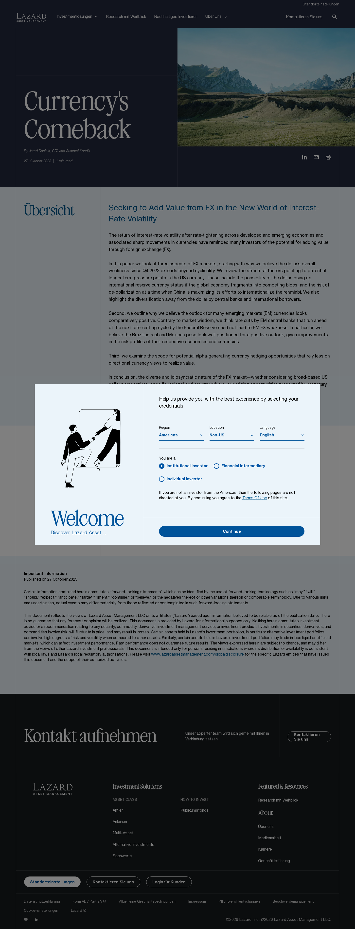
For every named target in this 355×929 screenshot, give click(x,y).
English (267, 436)
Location (217, 428)
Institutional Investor (187, 466)
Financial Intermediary (243, 466)
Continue (232, 532)
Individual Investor (184, 480)
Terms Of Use (254, 498)
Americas (168, 436)
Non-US (217, 436)
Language (267, 428)
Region (164, 428)
